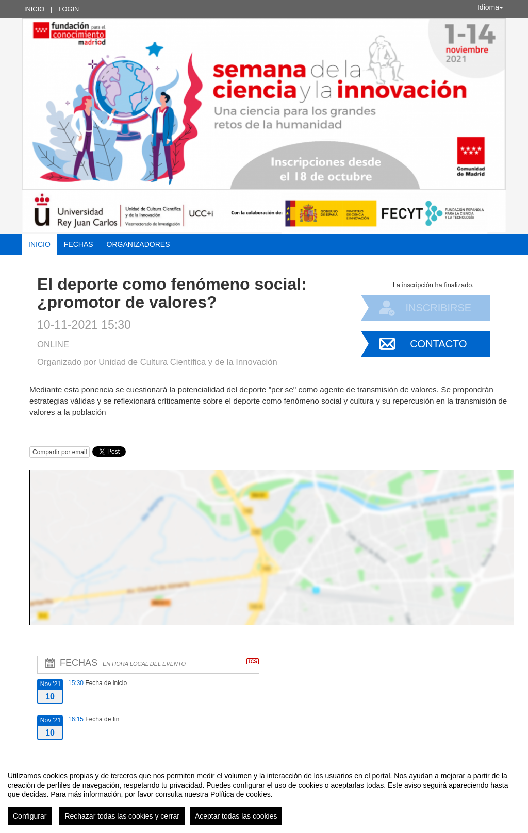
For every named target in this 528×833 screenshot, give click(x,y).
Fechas (78, 244)
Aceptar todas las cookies (236, 816)
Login (68, 9)
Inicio (34, 9)
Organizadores (138, 244)
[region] (264, 794)
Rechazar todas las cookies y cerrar (121, 816)
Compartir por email (59, 452)
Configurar (29, 816)
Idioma (490, 7)
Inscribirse (438, 307)
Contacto (438, 343)
